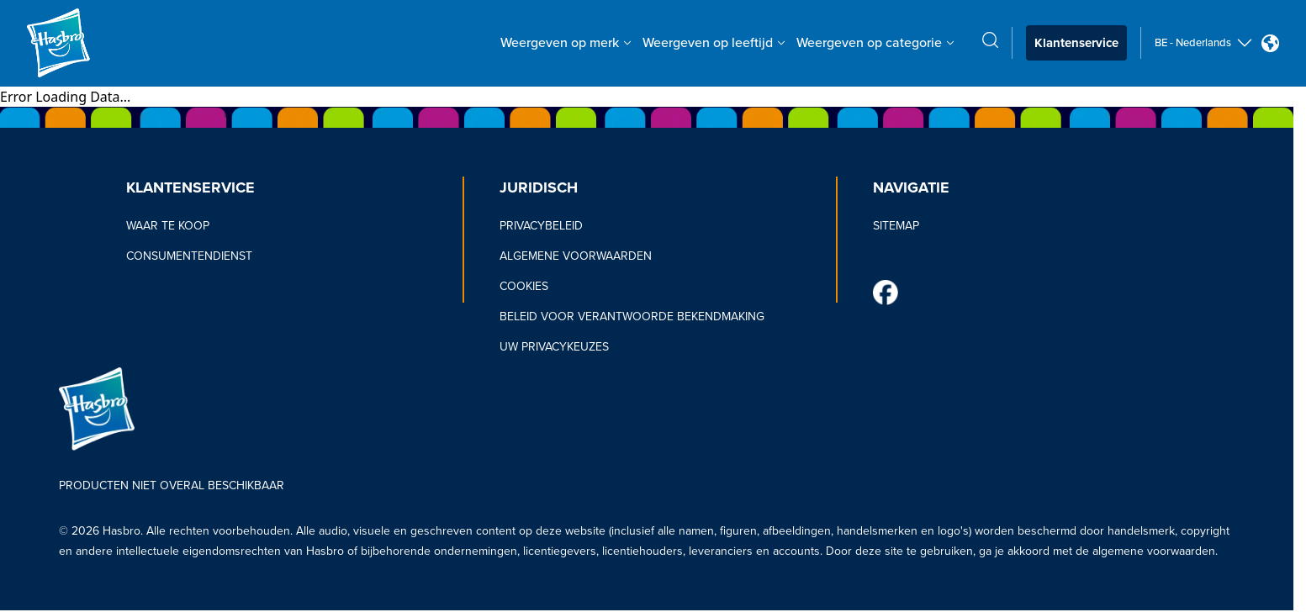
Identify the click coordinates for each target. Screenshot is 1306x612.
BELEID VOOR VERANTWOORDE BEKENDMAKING (632, 316)
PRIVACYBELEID (541, 226)
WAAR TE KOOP (167, 226)
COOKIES (524, 286)
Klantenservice (1076, 42)
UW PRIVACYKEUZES (554, 347)
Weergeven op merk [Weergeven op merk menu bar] (566, 42)
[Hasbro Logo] (87, 42)
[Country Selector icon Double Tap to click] (1270, 43)
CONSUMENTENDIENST (189, 256)
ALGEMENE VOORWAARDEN (576, 256)
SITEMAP (896, 226)
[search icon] (990, 40)
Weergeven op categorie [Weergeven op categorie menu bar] (875, 42)
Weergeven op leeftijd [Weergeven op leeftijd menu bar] (714, 42)
